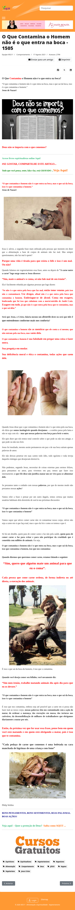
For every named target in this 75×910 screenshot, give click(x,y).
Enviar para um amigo (40, 59)
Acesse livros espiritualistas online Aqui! (21, 158)
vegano (63, 866)
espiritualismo (25, 862)
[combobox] (56, 8)
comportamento (27, 866)
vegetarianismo (44, 862)
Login (34, 900)
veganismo (60, 862)
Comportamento (23, 54)
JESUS (52, 866)
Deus (42, 866)
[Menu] (3, 18)
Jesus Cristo (25, 871)
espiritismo (10, 862)
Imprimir (64, 59)
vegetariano (10, 871)
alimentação (10, 866)
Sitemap (44, 899)
